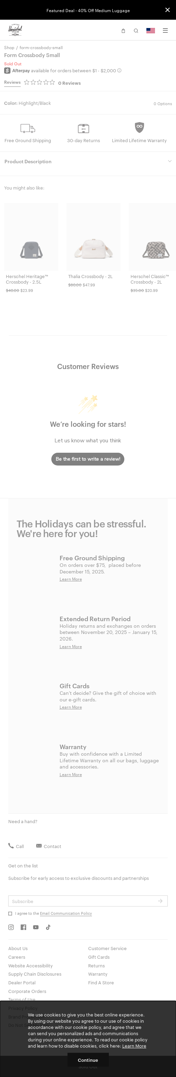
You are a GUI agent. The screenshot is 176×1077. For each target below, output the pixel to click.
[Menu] (165, 30)
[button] (123, 30)
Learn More (134, 1045)
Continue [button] (88, 1060)
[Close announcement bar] (167, 10)
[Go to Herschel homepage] (15, 30)
